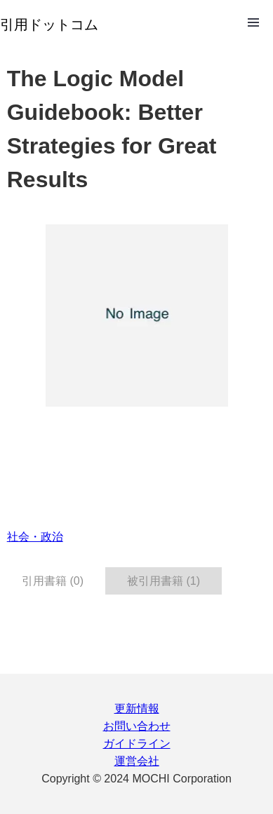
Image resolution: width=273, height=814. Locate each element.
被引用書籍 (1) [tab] (163, 581)
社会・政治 (35, 537)
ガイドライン (137, 743)
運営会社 (136, 761)
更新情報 (136, 708)
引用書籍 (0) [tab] (53, 581)
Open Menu (253, 22)
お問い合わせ (137, 726)
